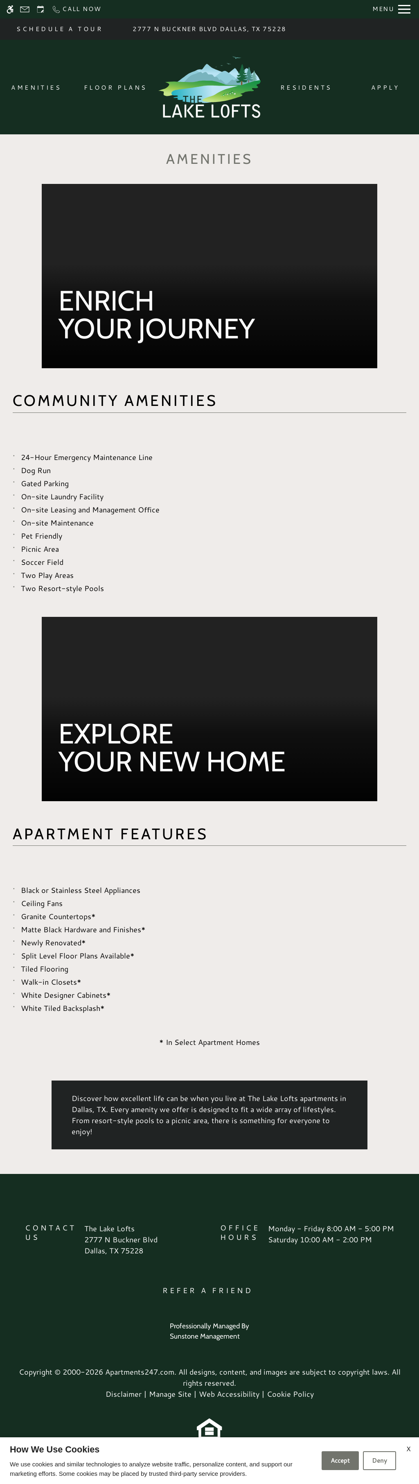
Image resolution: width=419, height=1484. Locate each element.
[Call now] (76, 9)
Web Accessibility (229, 1394)
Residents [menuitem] (306, 87)
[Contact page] (24, 9)
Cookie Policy (290, 1394)
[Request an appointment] (40, 9)
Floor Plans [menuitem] (115, 87)
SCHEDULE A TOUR (59, 29)
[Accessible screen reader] (10, 9)
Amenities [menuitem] (36, 87)
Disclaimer (124, 1394)
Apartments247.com (139, 1371)
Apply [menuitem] (385, 87)
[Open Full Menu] (391, 9)
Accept (340, 1460)
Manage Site (170, 1394)
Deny (379, 1460)
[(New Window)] (121, 1245)
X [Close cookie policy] (408, 1448)
